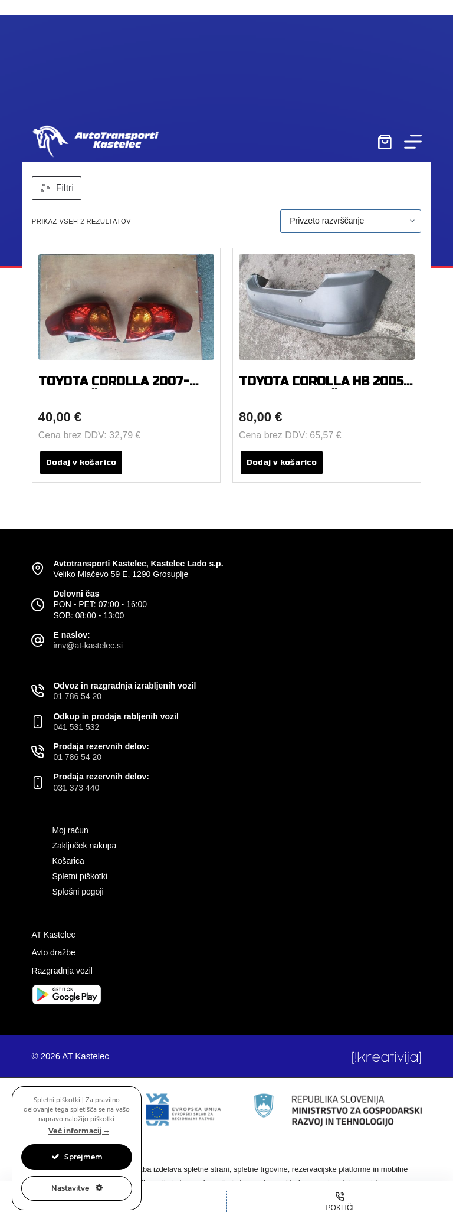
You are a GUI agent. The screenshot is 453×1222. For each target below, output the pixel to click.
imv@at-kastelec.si (88, 645)
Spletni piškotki (79, 876)
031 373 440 (76, 787)
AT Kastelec (53, 934)
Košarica (68, 861)
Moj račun (70, 830)
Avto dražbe (53, 952)
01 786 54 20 (77, 696)
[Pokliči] (340, 1201)
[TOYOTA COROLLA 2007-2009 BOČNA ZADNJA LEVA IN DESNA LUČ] (126, 307)
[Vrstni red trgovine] (350, 221)
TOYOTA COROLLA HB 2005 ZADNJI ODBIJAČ (321, 388)
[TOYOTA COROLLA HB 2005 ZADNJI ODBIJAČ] (327, 307)
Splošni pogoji (77, 891)
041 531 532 (76, 727)
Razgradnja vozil (62, 970)
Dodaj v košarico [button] (81, 462)
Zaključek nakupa (84, 845)
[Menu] (413, 141)
